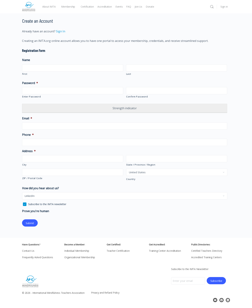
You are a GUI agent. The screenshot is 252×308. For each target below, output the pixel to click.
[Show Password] (118, 91)
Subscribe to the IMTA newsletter (47, 204)
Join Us (138, 6)
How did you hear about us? (40, 188)
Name (26, 60)
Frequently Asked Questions (37, 257)
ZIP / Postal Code (32, 178)
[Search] (211, 7)
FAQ (128, 6)
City (24, 164)
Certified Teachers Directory (206, 250)
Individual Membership (76, 250)
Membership (68, 6)
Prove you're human (35, 211)
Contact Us (28, 250)
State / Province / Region (140, 164)
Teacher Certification (118, 250)
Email (27, 118)
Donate (150, 6)
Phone (28, 135)
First (24, 73)
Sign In (60, 31)
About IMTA (49, 6)
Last (128, 73)
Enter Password (31, 96)
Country (131, 179)
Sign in (224, 6)
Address (29, 151)
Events (119, 6)
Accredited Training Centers (206, 257)
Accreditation (104, 6)
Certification (87, 6)
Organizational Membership (79, 257)
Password (30, 83)
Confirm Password (137, 96)
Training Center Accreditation (165, 250)
